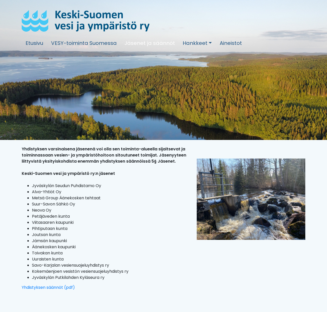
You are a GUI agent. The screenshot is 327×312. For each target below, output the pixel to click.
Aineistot (231, 43)
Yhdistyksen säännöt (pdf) (48, 287)
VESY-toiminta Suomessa (84, 43)
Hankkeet (195, 43)
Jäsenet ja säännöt (149, 43)
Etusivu (34, 43)
